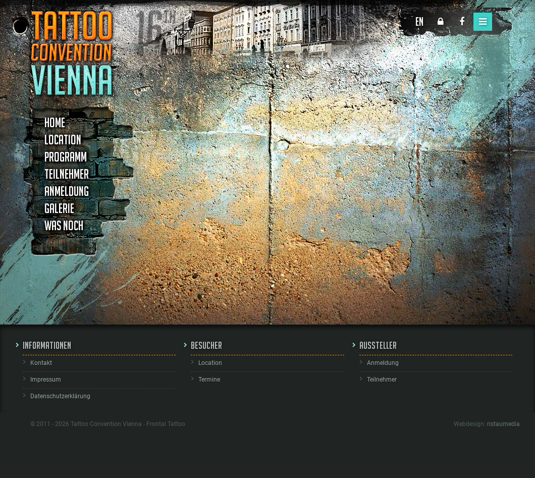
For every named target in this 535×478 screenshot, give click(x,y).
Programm (65, 157)
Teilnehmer (66, 174)
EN (419, 21)
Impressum (45, 379)
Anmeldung (66, 191)
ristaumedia (503, 424)
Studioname (180, 114)
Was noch (63, 226)
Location (62, 140)
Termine (209, 379)
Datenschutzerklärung (60, 396)
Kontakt (41, 362)
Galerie (59, 208)
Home (54, 123)
